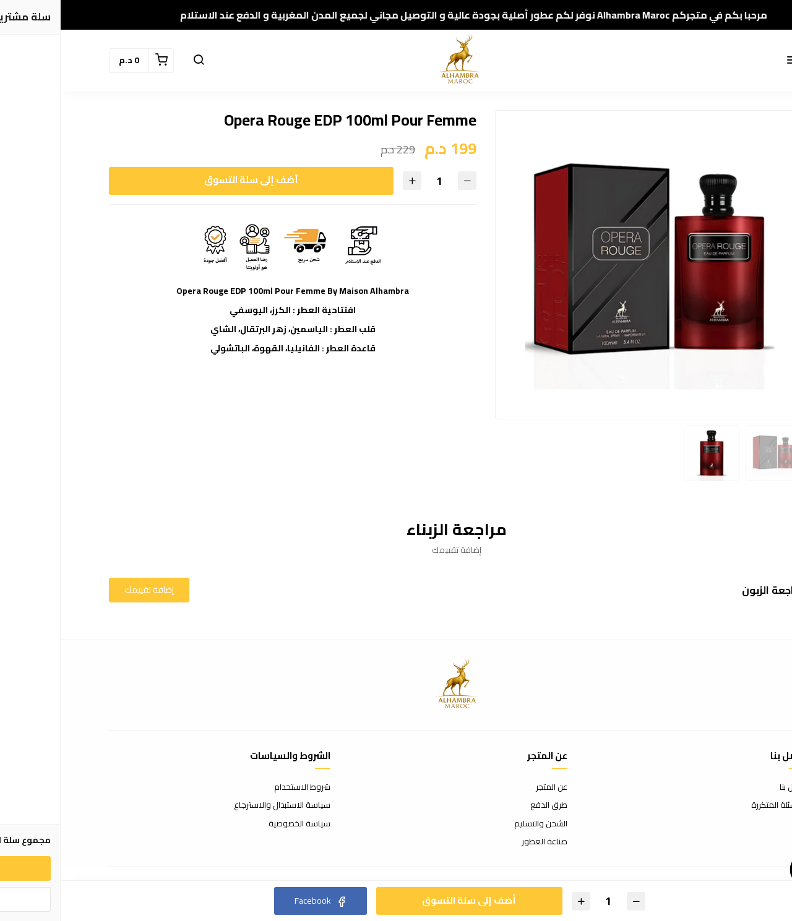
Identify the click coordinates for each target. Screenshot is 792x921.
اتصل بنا (731, 787)
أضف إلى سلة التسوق (191, 180)
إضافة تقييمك (88, 589)
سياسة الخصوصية (239, 824)
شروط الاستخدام (241, 787)
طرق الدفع (488, 805)
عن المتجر (491, 787)
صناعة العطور (484, 842)
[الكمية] (379, 181)
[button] (731, 60)
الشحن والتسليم (480, 824)
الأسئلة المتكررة (717, 805)
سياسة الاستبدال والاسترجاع (221, 805)
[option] (589, 265)
